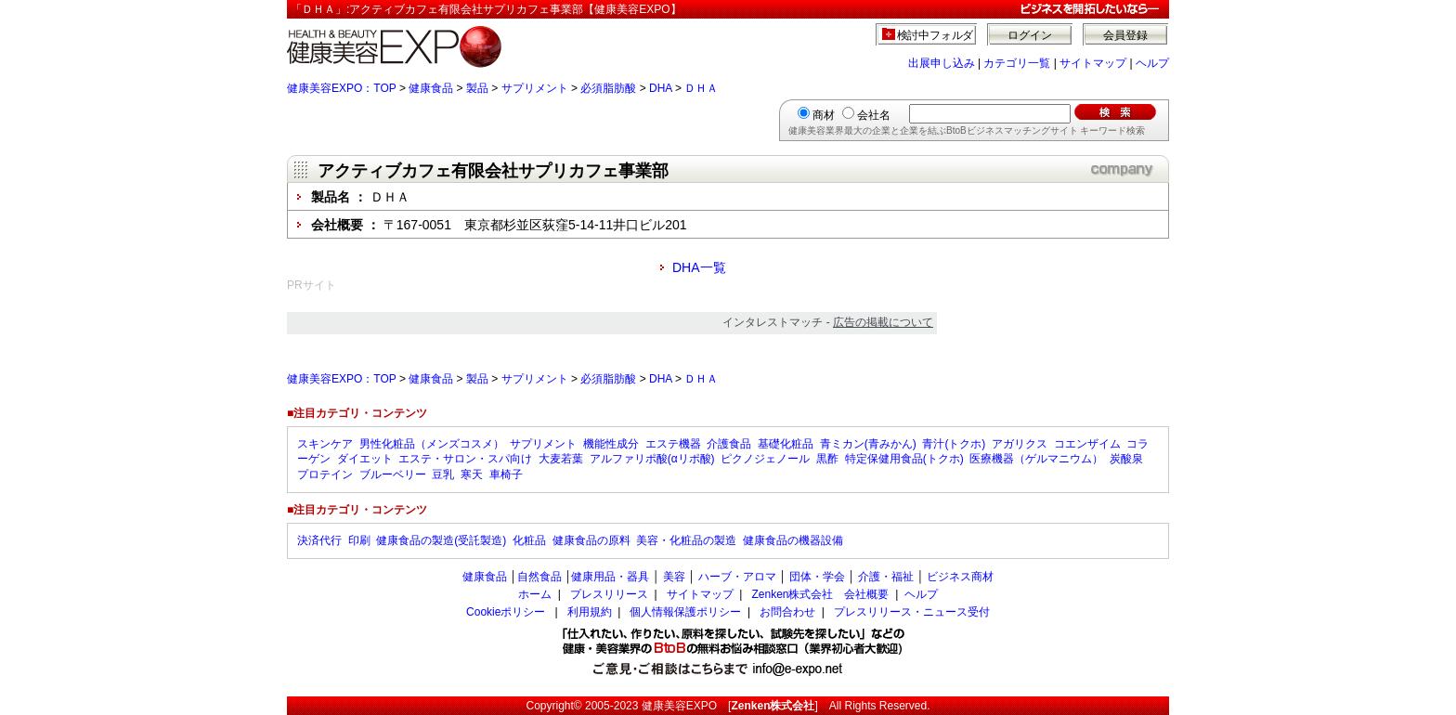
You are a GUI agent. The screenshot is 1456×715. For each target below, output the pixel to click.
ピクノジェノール (765, 458)
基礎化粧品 (785, 443)
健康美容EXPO (679, 705)
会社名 (873, 115)
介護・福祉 (886, 576)
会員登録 (1125, 35)
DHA (660, 88)
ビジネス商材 (960, 576)
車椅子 (506, 474)
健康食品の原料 (591, 540)
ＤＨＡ (701, 88)
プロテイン (325, 474)
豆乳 (443, 474)
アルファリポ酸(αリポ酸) (652, 458)
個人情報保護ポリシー (685, 611)
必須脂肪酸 (608, 88)
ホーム (535, 594)
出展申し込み (941, 63)
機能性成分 (611, 443)
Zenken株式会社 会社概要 (820, 594)
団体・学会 (817, 576)
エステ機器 (673, 443)
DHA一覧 (699, 267)
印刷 (359, 540)
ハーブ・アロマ (737, 576)
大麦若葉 (561, 458)
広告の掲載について (883, 322)
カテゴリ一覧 (1016, 63)
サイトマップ (1093, 63)
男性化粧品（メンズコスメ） (431, 443)
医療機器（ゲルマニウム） (1036, 458)
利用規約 (589, 611)
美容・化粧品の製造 (686, 540)
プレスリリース (609, 594)
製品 (477, 88)
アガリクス (1019, 443)
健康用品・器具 (610, 576)
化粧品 (529, 540)
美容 (674, 576)
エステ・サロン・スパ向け (465, 458)
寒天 (472, 474)
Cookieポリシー (505, 611)
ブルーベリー (392, 474)
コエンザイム (1087, 443)
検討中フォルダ (935, 35)
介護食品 (729, 443)
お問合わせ (787, 611)
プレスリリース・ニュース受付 (912, 611)
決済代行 (319, 540)
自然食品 (539, 576)
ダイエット (365, 458)
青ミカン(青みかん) (868, 443)
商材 (823, 115)
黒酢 (827, 458)
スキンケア (325, 443)
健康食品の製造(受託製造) (441, 540)
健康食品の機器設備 (793, 540)
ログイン (1030, 35)
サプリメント (534, 88)
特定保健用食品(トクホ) (904, 458)
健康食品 (431, 88)
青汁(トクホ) (953, 443)
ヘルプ (1152, 63)
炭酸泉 (1126, 458)
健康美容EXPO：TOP (341, 88)
